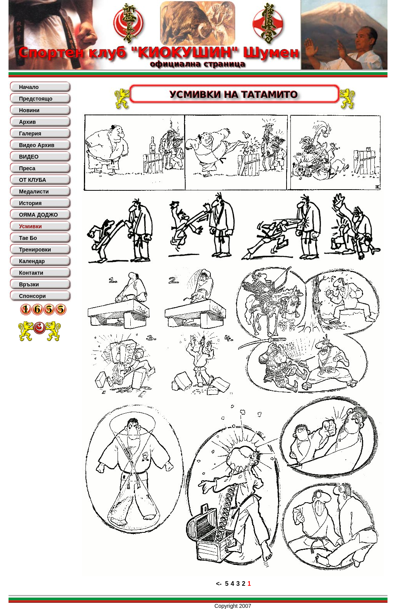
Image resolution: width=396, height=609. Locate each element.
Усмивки (30, 226)
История (30, 203)
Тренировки (35, 249)
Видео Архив (36, 145)
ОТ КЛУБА (32, 180)
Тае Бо (28, 238)
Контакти (31, 273)
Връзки (29, 284)
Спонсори (32, 296)
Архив (27, 122)
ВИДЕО (28, 157)
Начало (29, 87)
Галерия (30, 133)
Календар (32, 261)
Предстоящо (35, 99)
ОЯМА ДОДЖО (38, 215)
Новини (29, 110)
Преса (27, 168)
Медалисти (34, 191)
